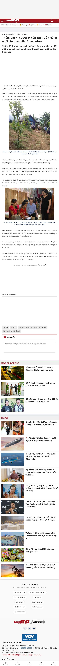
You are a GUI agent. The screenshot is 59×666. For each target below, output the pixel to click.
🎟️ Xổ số (48, 25)
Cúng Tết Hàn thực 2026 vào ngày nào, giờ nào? (40, 550)
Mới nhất (4, 25)
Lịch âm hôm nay (19, 592)
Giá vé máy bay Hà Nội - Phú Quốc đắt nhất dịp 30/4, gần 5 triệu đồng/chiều (40, 456)
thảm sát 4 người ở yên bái (11, 331)
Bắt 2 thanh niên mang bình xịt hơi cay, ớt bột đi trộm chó (40, 384)
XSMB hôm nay (19, 607)
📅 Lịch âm (32, 25)
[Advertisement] (29, 67)
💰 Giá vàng (23, 25)
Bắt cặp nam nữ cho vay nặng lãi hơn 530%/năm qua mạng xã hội (42, 400)
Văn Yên (5, 327)
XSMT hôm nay (37, 607)
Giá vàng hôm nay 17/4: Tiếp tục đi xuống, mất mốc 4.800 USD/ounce (40, 518)
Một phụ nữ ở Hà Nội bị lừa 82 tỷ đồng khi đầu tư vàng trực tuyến (39, 368)
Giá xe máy (19, 602)
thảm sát (29, 327)
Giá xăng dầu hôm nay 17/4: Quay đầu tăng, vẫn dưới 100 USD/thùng (40, 566)
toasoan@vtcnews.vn (32, 655)
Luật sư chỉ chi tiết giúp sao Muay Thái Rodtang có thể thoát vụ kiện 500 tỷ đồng (40, 504)
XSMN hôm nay (37, 602)
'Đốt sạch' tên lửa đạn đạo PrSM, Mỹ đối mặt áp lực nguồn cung (41, 439)
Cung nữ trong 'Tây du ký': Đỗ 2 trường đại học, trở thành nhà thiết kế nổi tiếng (42, 488)
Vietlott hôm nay (20, 612)
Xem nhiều (14, 25)
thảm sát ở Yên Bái (40, 327)
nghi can (13, 327)
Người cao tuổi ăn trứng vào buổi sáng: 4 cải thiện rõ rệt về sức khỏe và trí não (41, 472)
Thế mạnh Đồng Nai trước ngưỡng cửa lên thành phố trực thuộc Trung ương (41, 535)
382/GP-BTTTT (26, 648)
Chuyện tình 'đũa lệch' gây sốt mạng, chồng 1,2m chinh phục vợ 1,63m (42, 423)
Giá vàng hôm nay (19, 597)
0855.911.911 (13, 655)
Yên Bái (21, 327)
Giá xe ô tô (37, 597)
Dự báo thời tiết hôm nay (37, 592)
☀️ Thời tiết (40, 25)
